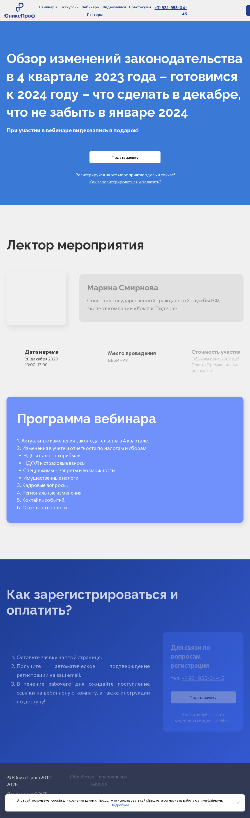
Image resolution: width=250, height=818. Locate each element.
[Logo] (19, 10)
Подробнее (120, 805)
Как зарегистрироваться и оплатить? (125, 181)
